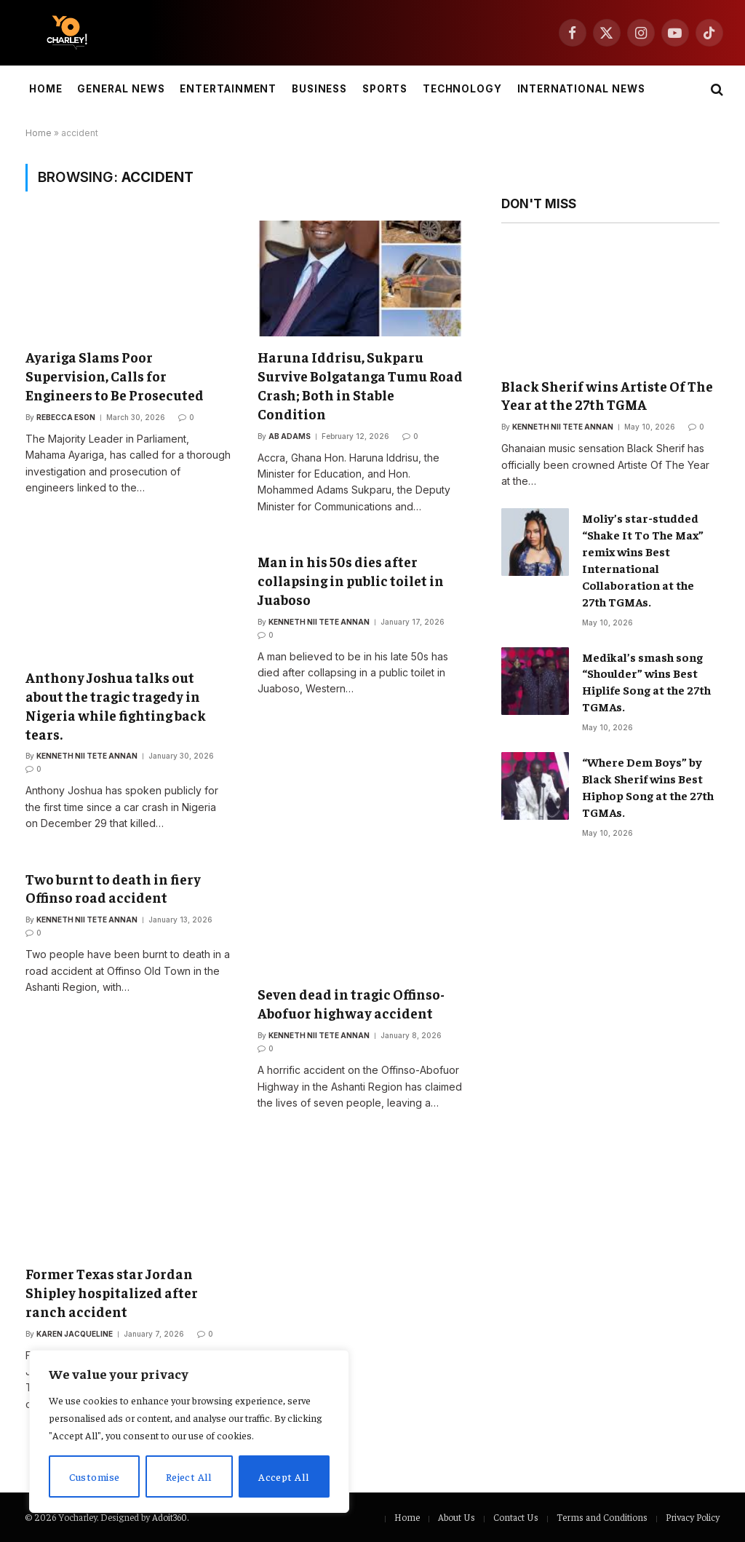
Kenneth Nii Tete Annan (87, 755)
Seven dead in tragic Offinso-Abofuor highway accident (351, 1003)
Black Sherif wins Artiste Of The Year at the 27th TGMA (607, 395)
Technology (462, 89)
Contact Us (515, 1517)
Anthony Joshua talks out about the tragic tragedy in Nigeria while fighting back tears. (115, 705)
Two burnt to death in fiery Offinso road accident (113, 888)
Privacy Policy (693, 1517)
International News (581, 89)
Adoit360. (170, 1517)
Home (46, 89)
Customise (94, 1476)
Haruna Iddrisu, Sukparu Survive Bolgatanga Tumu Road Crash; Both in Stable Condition (360, 385)
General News (120, 89)
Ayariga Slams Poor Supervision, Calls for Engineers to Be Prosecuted (114, 375)
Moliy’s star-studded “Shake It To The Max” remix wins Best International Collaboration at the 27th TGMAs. (643, 559)
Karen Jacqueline (74, 1333)
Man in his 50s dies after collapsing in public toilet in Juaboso (351, 580)
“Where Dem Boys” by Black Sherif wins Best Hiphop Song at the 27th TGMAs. (648, 786)
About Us (456, 1517)
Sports (385, 89)
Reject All (189, 1476)
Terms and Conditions (602, 1517)
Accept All (283, 1476)
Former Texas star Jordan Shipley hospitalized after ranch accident (111, 1292)
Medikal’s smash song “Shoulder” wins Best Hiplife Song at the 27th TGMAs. (646, 681)
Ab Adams (289, 436)
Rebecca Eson (65, 417)
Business (320, 89)
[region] (189, 1431)
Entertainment (228, 89)
